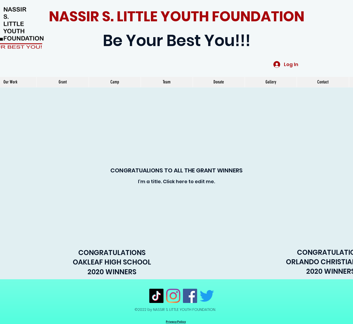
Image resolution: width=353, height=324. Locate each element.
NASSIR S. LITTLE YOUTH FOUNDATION (176, 16)
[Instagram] (173, 296)
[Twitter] (207, 296)
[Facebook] (190, 296)
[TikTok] (156, 296)
